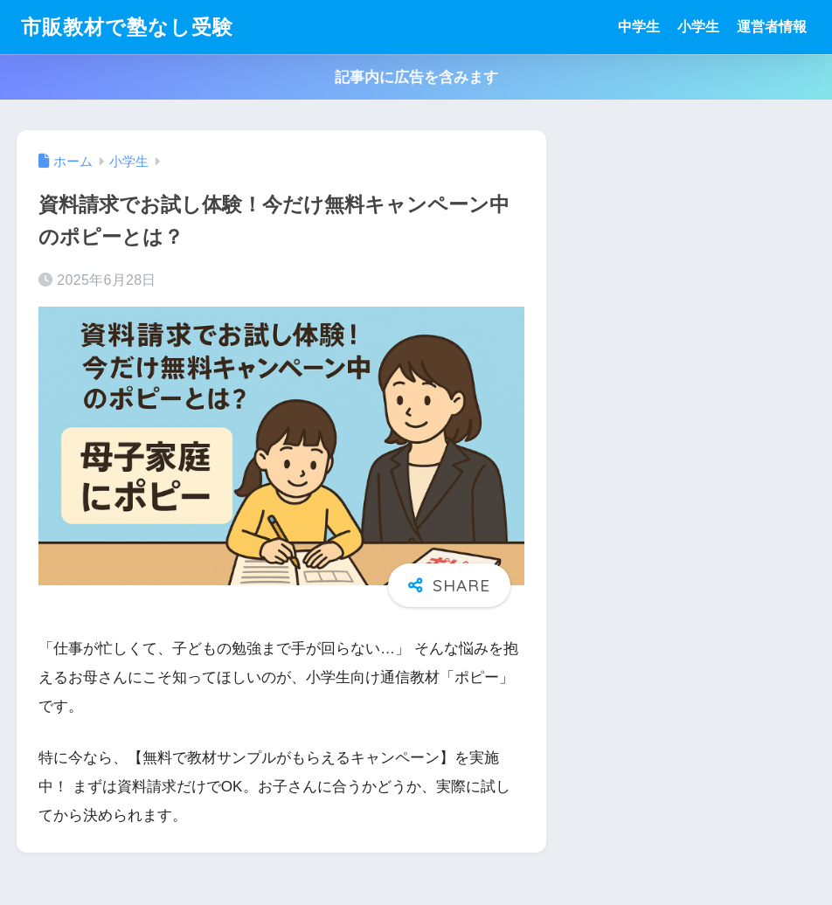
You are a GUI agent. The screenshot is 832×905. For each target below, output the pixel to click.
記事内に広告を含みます (416, 77)
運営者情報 (772, 26)
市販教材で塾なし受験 (127, 26)
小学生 (698, 26)
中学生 (639, 26)
